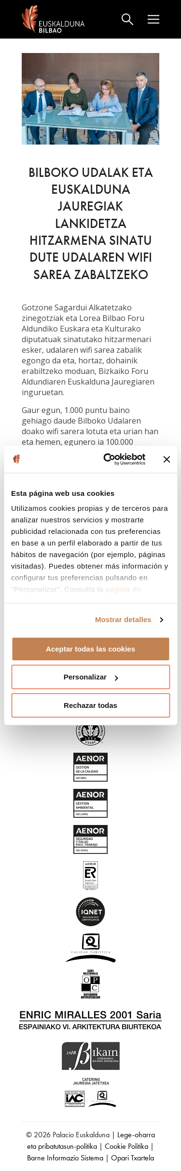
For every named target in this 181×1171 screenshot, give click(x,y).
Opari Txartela (132, 1158)
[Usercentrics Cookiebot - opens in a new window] (107, 459)
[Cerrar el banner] (166, 459)
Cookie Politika (126, 1146)
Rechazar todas (90, 705)
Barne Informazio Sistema (65, 1158)
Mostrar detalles (123, 619)
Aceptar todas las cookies (90, 649)
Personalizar (91, 677)
